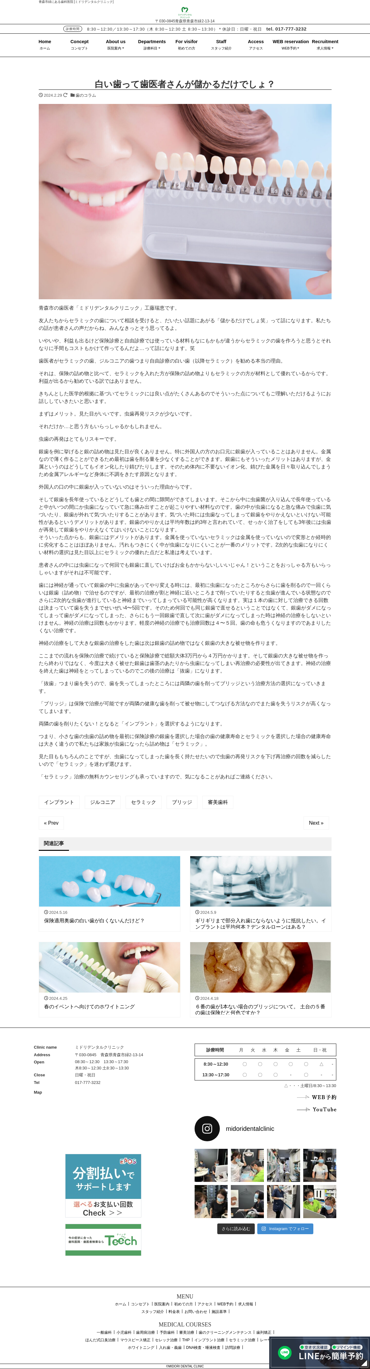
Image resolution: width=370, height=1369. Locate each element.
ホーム (45, 48)
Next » (316, 823)
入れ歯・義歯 (170, 1347)
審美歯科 (218, 802)
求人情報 (324, 48)
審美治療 (186, 1332)
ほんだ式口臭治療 (100, 1340)
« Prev (51, 823)
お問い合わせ (196, 1311)
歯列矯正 (263, 1332)
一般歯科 (104, 1332)
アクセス (256, 48)
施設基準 (219, 1311)
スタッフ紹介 (221, 48)
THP (186, 1340)
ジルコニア (102, 802)
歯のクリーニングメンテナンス (225, 1332)
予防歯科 (167, 1332)
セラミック (143, 802)
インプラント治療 (209, 1340)
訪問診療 (232, 1347)
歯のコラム (86, 95)
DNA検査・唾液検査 (203, 1347)
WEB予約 (289, 48)
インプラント (59, 802)
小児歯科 (124, 1332)
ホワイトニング (141, 1347)
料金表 (174, 1311)
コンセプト (79, 48)
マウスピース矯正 (135, 1340)
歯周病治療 (145, 1332)
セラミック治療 (242, 1340)
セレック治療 (166, 1340)
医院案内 (114, 48)
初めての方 (186, 48)
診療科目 (150, 48)
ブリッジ (182, 802)
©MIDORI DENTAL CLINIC (185, 1366)
